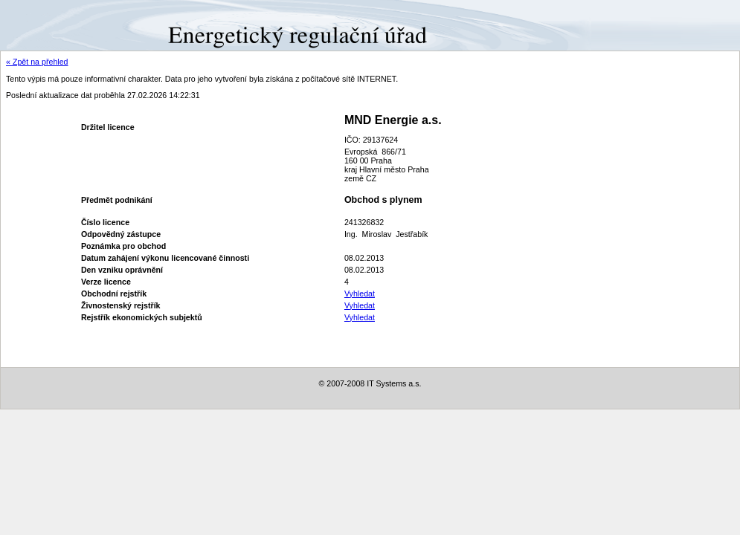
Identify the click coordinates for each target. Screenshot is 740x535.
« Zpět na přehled (37, 61)
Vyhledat (359, 293)
